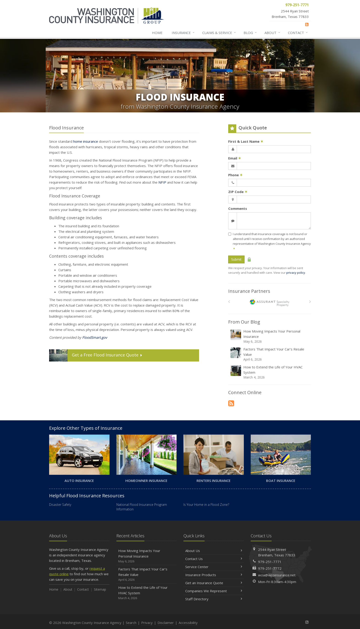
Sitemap (100, 589)
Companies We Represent (213, 591)
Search (131, 622)
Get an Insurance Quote (213, 583)
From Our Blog (244, 322)
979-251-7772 (269, 568)
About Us (213, 550)
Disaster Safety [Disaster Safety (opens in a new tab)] (60, 504)
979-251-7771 (269, 561)
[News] (307, 24)
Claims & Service (219, 32)
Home (157, 32)
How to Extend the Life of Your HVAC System (270, 372)
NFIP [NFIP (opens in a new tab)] (162, 182)
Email (234, 158)
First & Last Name (245, 141)
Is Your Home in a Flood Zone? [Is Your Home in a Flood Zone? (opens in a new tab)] (206, 504)
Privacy (147, 622)
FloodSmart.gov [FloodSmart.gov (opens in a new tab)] (94, 337)
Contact (298, 32)
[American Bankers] (269, 302)
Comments (237, 208)
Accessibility (188, 622)
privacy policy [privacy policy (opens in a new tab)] (295, 272)
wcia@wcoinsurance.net (276, 575)
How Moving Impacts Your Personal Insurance (270, 336)
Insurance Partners (249, 291)
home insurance (85, 141)
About (272, 32)
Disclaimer (166, 622)
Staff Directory (213, 599)
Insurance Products (213, 574)
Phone (235, 175)
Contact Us (213, 558)
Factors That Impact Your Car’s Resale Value (270, 354)
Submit (236, 259)
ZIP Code (238, 191)
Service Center (213, 566)
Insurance (183, 32)
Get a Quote (96, 355)
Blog (250, 32)
